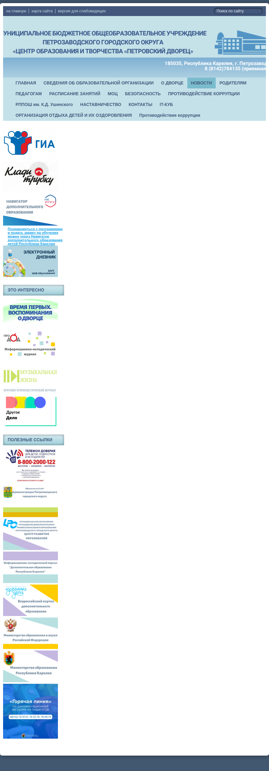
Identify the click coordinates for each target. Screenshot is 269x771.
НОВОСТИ (201, 83)
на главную (16, 11)
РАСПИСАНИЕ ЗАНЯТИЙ (74, 94)
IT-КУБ (166, 104)
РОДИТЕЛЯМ (233, 83)
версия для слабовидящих (82, 11)
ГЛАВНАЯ (26, 83)
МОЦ (113, 94)
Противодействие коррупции (169, 115)
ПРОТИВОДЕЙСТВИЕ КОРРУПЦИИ (204, 94)
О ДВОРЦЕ (172, 83)
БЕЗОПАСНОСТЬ (143, 94)
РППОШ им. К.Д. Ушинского (44, 104)
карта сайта (42, 11)
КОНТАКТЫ (140, 104)
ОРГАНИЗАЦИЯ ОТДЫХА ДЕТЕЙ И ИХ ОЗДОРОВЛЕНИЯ (74, 115)
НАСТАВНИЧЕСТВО (100, 104)
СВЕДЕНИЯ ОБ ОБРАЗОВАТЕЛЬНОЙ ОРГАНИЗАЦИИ (98, 83)
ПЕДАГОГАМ (29, 94)
